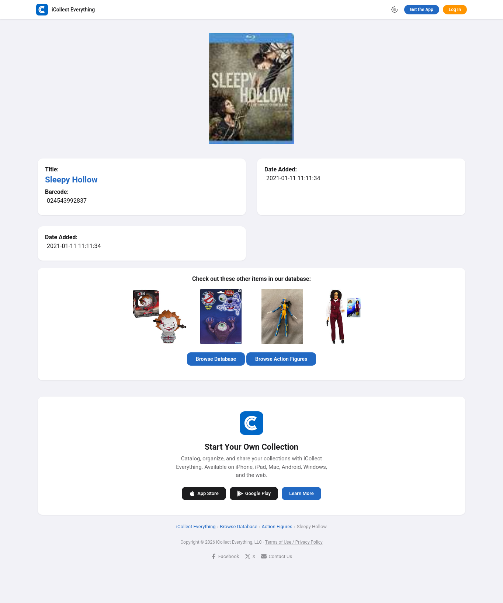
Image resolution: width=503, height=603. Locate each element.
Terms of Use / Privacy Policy (294, 541)
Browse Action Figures (281, 359)
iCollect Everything (196, 526)
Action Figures (277, 526)
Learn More (301, 493)
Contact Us (276, 556)
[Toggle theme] (394, 9)
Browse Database (216, 359)
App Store (203, 493)
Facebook (225, 556)
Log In (455, 9)
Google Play (254, 493)
